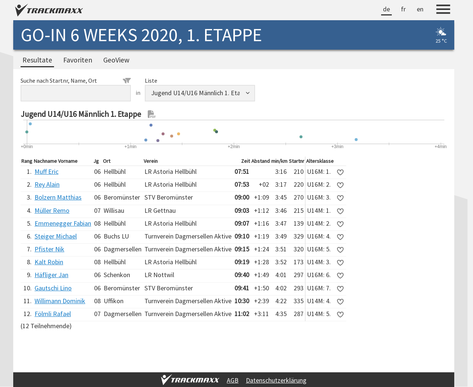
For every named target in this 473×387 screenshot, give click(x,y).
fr (403, 9)
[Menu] (443, 10)
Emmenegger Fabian (63, 223)
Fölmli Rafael (53, 313)
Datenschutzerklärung (276, 380)
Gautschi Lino (53, 288)
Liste (151, 80)
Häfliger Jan (51, 274)
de (386, 9)
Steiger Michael (56, 236)
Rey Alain (47, 184)
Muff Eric (46, 171)
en (420, 9)
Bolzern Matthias (58, 197)
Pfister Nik (49, 249)
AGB (233, 380)
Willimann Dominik (60, 301)
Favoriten (77, 59)
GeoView (116, 59)
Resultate (37, 59)
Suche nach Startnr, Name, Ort (76, 80)
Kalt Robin (49, 262)
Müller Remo (52, 210)
